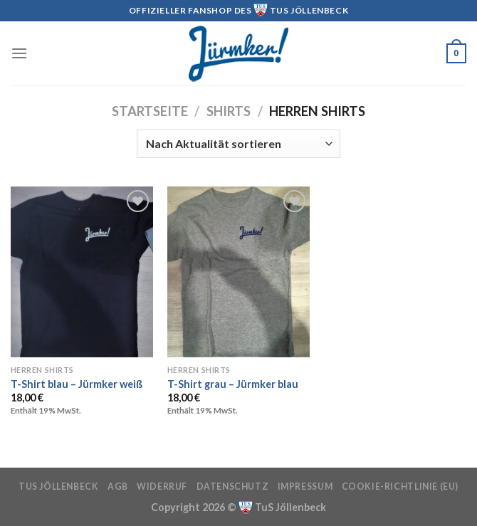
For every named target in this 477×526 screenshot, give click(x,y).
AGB (118, 486)
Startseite (150, 111)
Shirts (228, 111)
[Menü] (19, 53)
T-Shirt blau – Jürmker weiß (76, 384)
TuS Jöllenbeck (59, 486)
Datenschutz (232, 486)
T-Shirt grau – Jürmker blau (232, 384)
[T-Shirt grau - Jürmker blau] (238, 271)
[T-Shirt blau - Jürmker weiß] (82, 271)
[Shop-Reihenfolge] (238, 144)
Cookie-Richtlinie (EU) (400, 486)
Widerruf (162, 486)
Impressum (305, 486)
